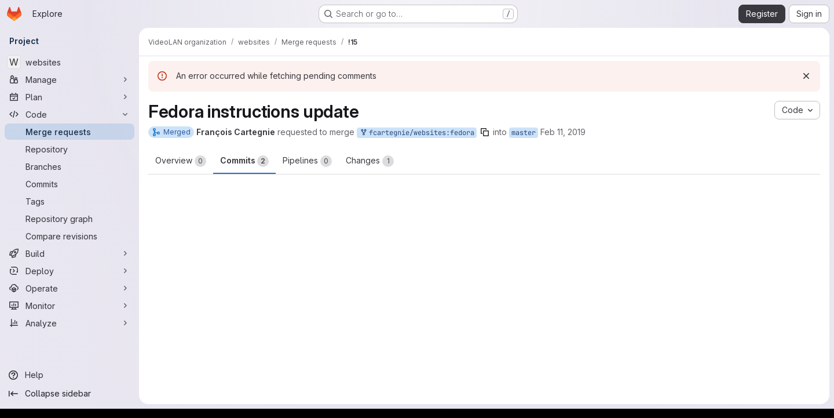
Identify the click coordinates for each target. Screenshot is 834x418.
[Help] (69, 375)
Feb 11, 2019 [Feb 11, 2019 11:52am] (563, 132)
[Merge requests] (69, 131)
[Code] (69, 114)
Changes (370, 161)
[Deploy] (69, 271)
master (523, 132)
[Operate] (69, 288)
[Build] (69, 253)
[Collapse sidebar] (69, 394)
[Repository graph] (69, 218)
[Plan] (69, 97)
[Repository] (69, 149)
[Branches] (69, 166)
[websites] (69, 62)
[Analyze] (69, 323)
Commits (244, 161)
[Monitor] (69, 305)
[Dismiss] (806, 76)
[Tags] (69, 201)
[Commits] (69, 184)
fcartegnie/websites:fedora (416, 133)
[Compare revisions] (69, 236)
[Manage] (69, 79)
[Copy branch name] (485, 132)
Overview (180, 161)
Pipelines (307, 161)
